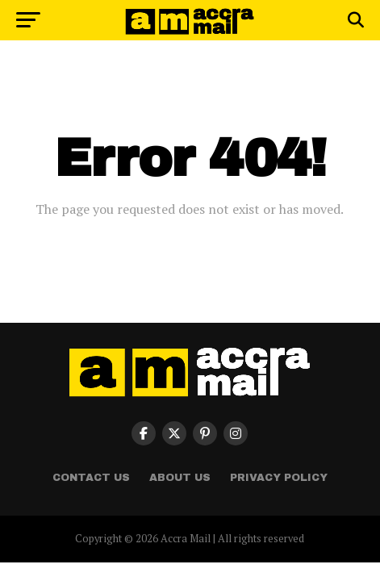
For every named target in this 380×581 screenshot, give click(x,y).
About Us (180, 477)
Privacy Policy (279, 477)
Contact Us (91, 477)
